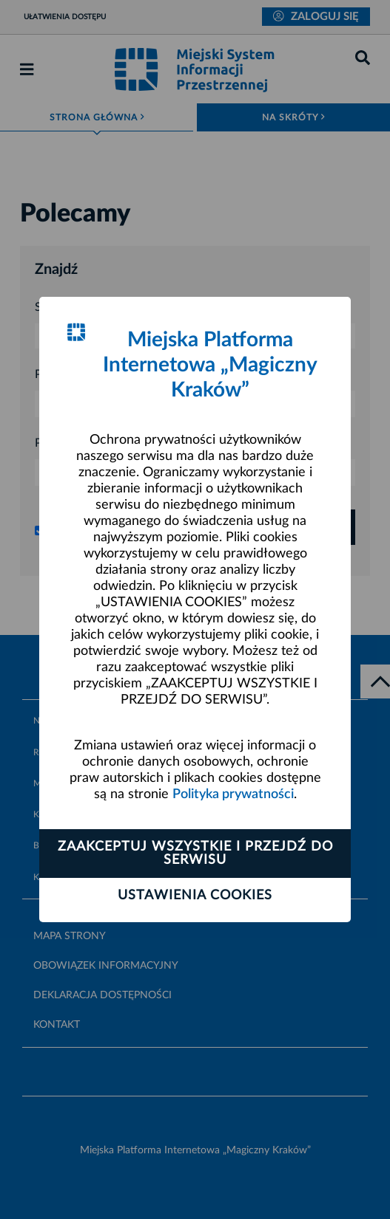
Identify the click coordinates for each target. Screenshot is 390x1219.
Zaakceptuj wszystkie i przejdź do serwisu (195, 853)
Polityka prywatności (233, 794)
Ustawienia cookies (195, 895)
